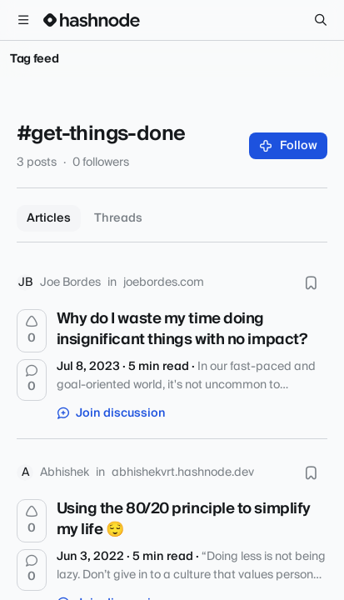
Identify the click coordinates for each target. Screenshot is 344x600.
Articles (49, 218)
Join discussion (112, 413)
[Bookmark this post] (310, 282)
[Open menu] (23, 20)
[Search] (320, 20)
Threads (118, 218)
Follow (288, 146)
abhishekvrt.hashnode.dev (183, 472)
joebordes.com (163, 282)
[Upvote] (32, 330)
